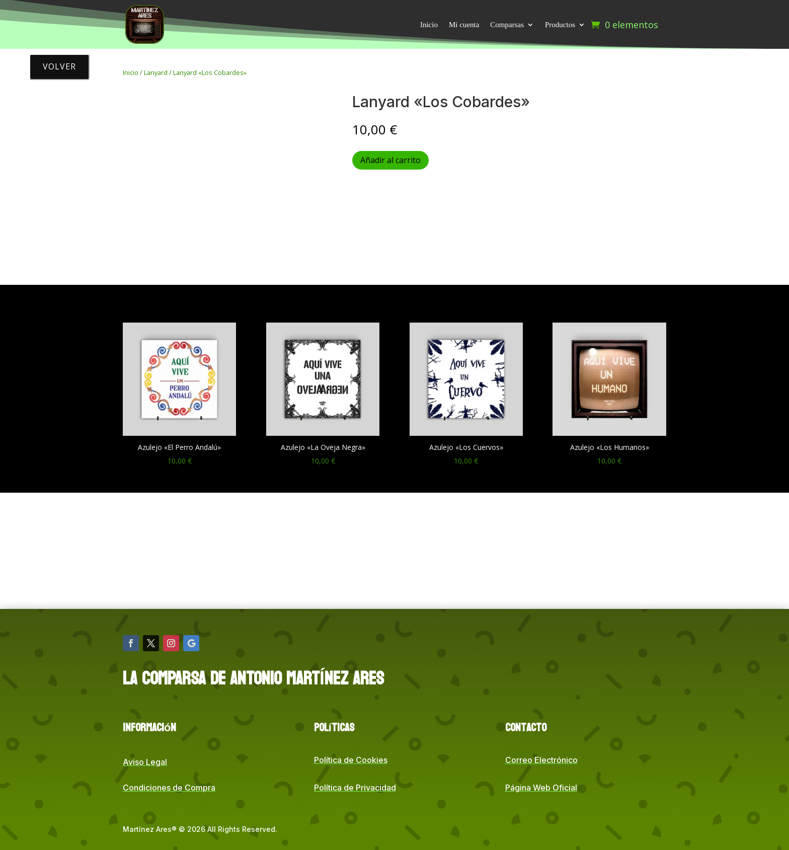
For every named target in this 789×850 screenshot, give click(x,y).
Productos (560, 25)
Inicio (429, 25)
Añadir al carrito (390, 160)
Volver (59, 66)
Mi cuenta (464, 25)
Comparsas (507, 25)
